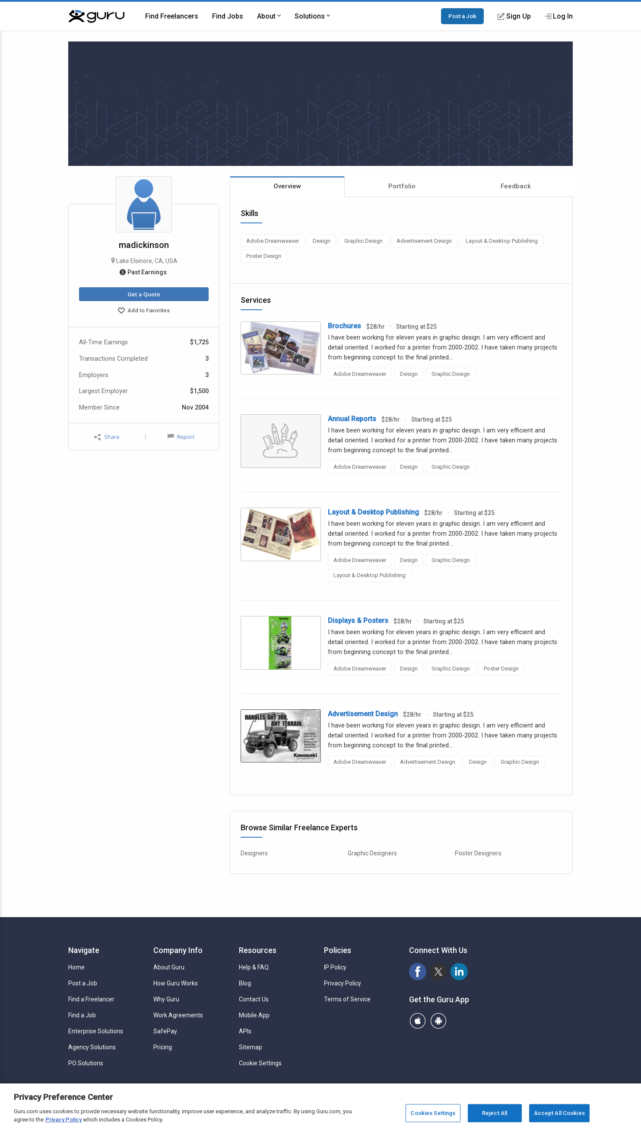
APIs (245, 1031)
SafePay (165, 1031)
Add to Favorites (144, 311)
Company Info (178, 950)
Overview (287, 186)
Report (181, 437)
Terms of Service (347, 999)
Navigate (83, 950)
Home (76, 967)
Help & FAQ (254, 967)
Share (106, 437)
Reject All (494, 1113)
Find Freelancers (171, 16)
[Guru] (96, 16)
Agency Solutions (92, 1047)
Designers (254, 853)
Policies (337, 950)
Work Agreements (178, 1015)
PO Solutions (85, 1063)
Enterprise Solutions (95, 1031)
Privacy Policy (342, 983)
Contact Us (254, 999)
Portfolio (402, 186)
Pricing (162, 1047)
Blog (245, 983)
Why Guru (166, 999)
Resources (257, 950)
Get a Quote (143, 294)
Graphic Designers (372, 853)
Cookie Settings (260, 1063)
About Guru (168, 967)
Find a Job (82, 1015)
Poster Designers (478, 853)
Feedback (516, 186)
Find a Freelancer (91, 999)
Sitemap (250, 1047)
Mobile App (254, 1015)
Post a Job (462, 16)
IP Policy (335, 967)
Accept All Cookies (559, 1113)
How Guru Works (175, 983)
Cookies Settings (432, 1113)
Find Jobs (227, 16)
